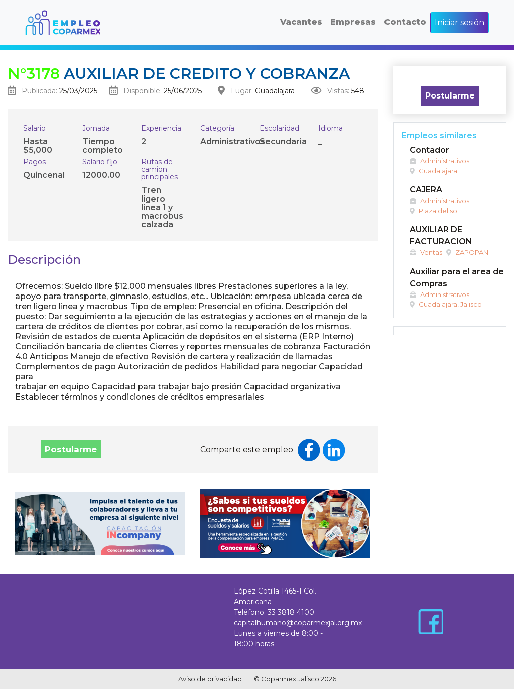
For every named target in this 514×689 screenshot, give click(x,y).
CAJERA (426, 189)
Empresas (353, 22)
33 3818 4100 (291, 612)
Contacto (405, 22)
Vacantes (301, 22)
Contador (429, 150)
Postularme (71, 449)
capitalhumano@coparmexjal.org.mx (298, 622)
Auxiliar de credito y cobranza (179, 73)
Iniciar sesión (459, 22)
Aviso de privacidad (210, 679)
